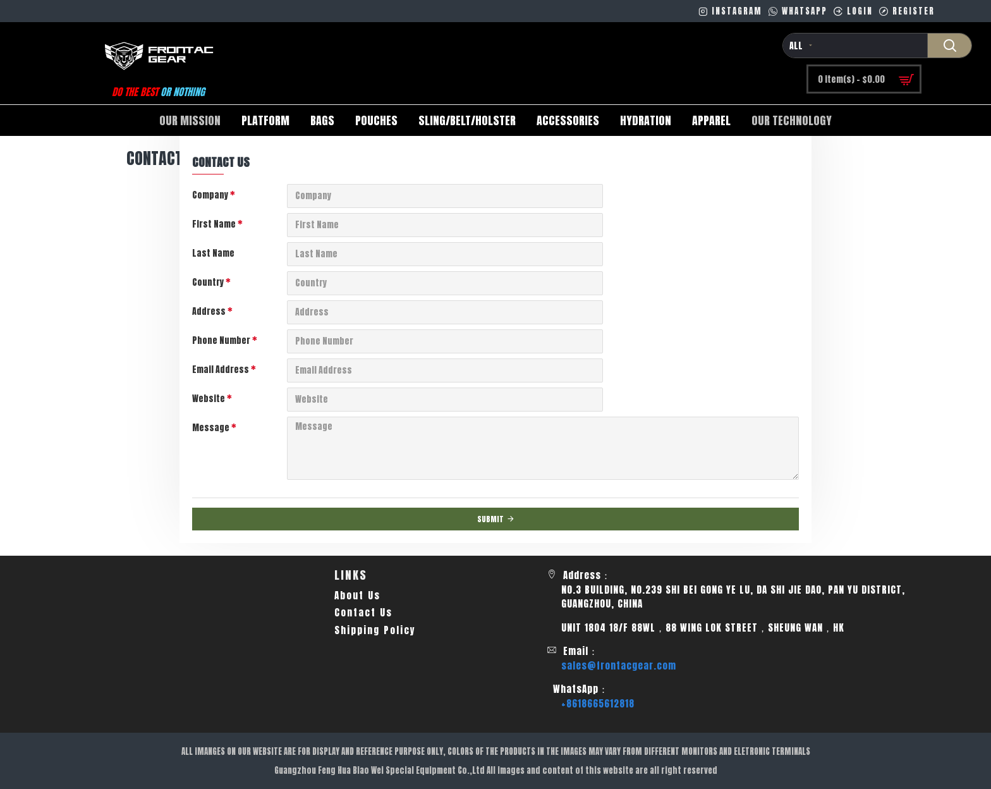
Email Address (220, 369)
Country (208, 282)
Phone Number (221, 340)
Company (210, 195)
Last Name (213, 253)
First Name (214, 224)
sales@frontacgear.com (618, 666)
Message (210, 427)
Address (209, 311)
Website (208, 398)
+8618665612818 (598, 704)
